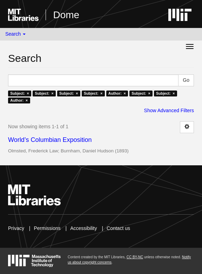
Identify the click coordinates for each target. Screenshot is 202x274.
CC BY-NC (135, 257)
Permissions (47, 228)
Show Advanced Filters (169, 110)
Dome (66, 14)
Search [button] (15, 34)
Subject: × (19, 93)
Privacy (16, 228)
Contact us (118, 228)
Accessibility (83, 228)
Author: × (117, 93)
